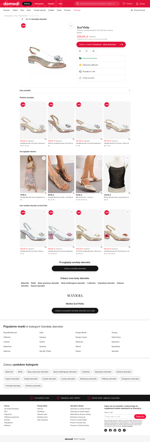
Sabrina (6, 351)
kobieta (27, 4)
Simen (78, 351)
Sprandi (115, 351)
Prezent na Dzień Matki (78, 420)
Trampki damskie (12, 385)
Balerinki (25, 283)
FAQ (5, 411)
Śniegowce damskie (130, 379)
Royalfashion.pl (10, 332)
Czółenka (91, 283)
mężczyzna (39, 4)
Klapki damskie (30, 379)
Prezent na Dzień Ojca (78, 423)
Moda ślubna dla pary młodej (80, 414)
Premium (67, 10)
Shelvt (78, 346)
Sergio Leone (81, 337)
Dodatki (51, 10)
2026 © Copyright (79, 439)
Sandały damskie (34, 16)
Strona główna (8, 16)
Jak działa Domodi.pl (11, 409)
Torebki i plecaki (40, 10)
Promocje (77, 10)
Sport (29, 10)
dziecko (51, 4)
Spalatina (116, 346)
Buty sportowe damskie (48, 283)
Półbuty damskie (109, 379)
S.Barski (6, 337)
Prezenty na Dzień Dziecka (79, 425)
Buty (22, 10)
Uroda (59, 10)
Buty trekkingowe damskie (73, 283)
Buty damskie (23, 16)
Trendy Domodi (138, 10)
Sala (41, 332)
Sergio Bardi (81, 332)
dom (60, 4)
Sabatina (7, 346)
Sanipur (42, 337)
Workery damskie (33, 385)
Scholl (42, 342)
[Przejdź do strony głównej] (11, 3)
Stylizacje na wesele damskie (80, 409)
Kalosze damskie (123, 372)
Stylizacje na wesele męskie (79, 411)
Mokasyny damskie (88, 379)
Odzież (15, 10)
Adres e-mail (108, 412)
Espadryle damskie (106, 283)
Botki (33, 283)
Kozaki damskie (49, 379)
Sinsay (114, 332)
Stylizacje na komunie (77, 417)
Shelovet (79, 342)
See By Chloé (45, 351)
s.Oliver (6, 342)
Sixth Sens (116, 337)
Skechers (115, 342)
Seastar (42, 346)
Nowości (6, 10)
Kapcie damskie (38, 286)
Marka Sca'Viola (75, 303)
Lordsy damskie (68, 379)
